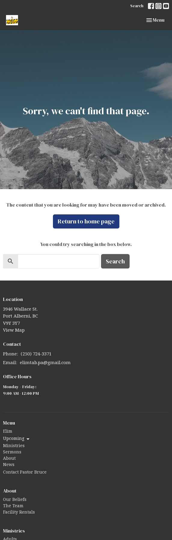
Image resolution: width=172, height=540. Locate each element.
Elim (7, 432)
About (9, 459)
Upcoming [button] (16, 439)
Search (136, 5)
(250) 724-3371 (36, 354)
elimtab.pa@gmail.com (45, 363)
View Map (14, 330)
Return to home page (86, 221)
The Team (13, 506)
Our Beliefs (14, 500)
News (8, 465)
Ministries (14, 446)
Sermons (12, 452)
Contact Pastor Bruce (25, 473)
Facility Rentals (19, 513)
